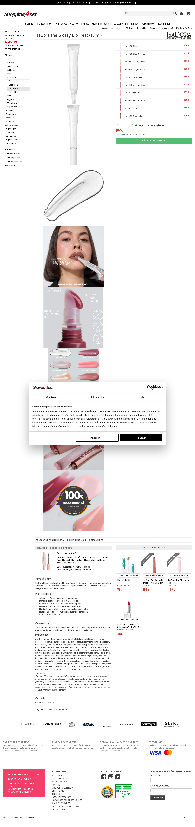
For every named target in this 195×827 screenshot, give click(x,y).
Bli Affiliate (58, 791)
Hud (10, 74)
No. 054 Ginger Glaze (153, 69)
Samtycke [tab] (51, 397)
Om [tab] (143, 397)
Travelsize (9, 132)
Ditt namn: (155, 776)
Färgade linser (11, 140)
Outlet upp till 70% (69, 2)
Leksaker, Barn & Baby (126, 23)
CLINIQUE (10, 143)
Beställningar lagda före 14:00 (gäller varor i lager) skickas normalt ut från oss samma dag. (73, 745)
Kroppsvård (12, 107)
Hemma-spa (10, 136)
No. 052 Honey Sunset (153, 62)
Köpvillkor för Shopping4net (67, 800)
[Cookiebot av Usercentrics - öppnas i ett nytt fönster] (149, 387)
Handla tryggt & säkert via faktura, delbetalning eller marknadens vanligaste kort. (170, 747)
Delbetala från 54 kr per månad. (130, 134)
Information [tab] (97, 397)
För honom (10, 118)
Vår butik (10, 165)
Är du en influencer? (62, 788)
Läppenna (13, 85)
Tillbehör (12, 103)
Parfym (10, 110)
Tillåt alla (141, 437)
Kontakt (56, 785)
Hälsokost (61, 23)
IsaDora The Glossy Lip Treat (181, 28)
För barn (9, 121)
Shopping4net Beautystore (66, 806)
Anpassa (97, 437)
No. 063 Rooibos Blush (153, 101)
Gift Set (11, 70)
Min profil (57, 776)
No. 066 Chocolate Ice (153, 116)
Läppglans (162, 28)
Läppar (152, 28)
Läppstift (13, 92)
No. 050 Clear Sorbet (153, 54)
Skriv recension (76, 540)
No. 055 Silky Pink (153, 77)
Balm (11, 81)
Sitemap (30, 818)
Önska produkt (13, 157)
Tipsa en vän (96, 540)
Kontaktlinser (45, 23)
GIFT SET (9, 39)
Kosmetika (141, 28)
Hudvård (11, 62)
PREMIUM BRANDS (14, 35)
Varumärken (148, 23)
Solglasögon (10, 129)
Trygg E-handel (60, 809)
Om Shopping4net (61, 803)
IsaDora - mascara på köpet (54, 548)
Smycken (11, 114)
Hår (8, 59)
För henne (130, 28)
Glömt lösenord (60, 782)
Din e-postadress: (159, 786)
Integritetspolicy (61, 797)
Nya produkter (14, 46)
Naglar (11, 96)
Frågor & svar (12, 153)
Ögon (10, 99)
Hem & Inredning (101, 23)
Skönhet (29, 23)
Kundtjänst (11, 149)
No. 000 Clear (153, 46)
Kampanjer (164, 23)
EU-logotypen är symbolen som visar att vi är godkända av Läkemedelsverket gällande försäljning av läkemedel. (122, 746)
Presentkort (12, 49)
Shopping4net (107, 28)
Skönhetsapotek (12, 125)
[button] (188, 13)
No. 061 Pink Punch (153, 93)
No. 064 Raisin (153, 108)
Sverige (187, 818)
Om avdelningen (13, 161)
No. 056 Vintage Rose (153, 85)
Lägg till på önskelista (50, 540)
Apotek (74, 23)
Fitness (85, 23)
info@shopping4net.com (20, 792)
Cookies (56, 794)
